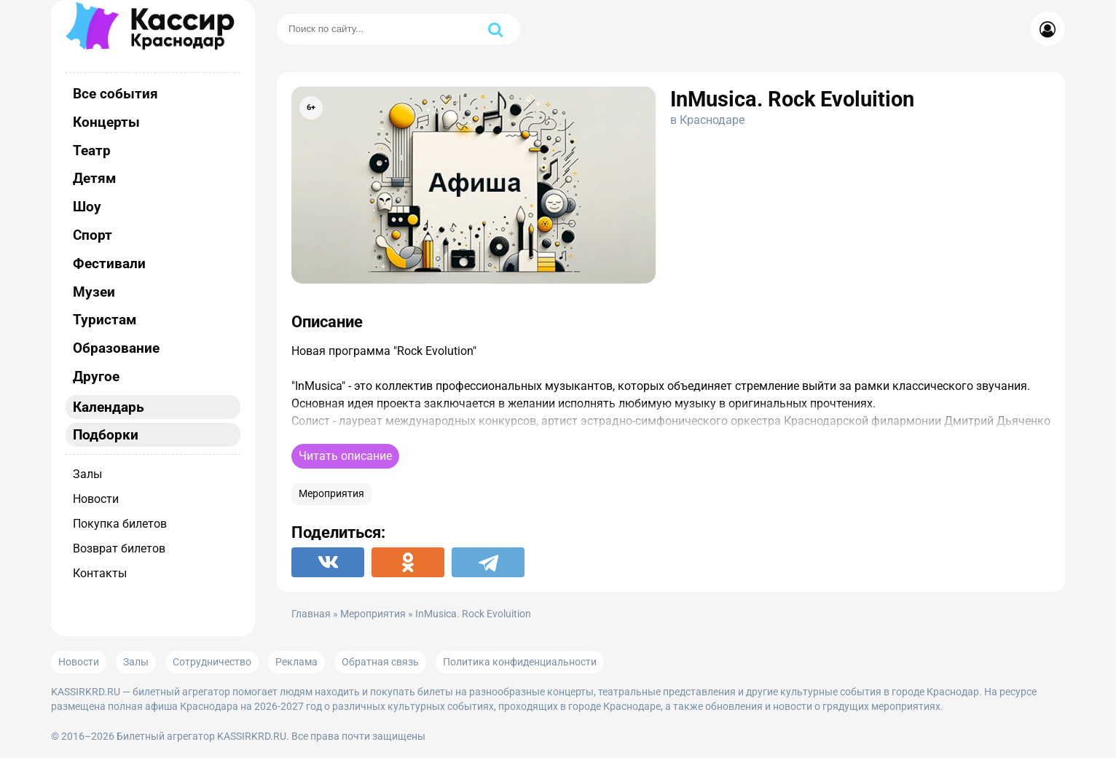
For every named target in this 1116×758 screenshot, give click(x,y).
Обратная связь (380, 662)
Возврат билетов (119, 548)
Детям (94, 178)
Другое (96, 376)
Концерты (106, 122)
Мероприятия (331, 494)
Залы (87, 474)
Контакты (100, 573)
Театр (92, 150)
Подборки (105, 434)
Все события (115, 93)
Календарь (108, 407)
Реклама (296, 662)
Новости (96, 499)
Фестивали (109, 263)
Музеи (94, 292)
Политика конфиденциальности (520, 662)
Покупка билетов (120, 524)
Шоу (87, 206)
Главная (311, 614)
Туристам (104, 319)
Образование (116, 348)
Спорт (92, 235)
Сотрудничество (212, 662)
